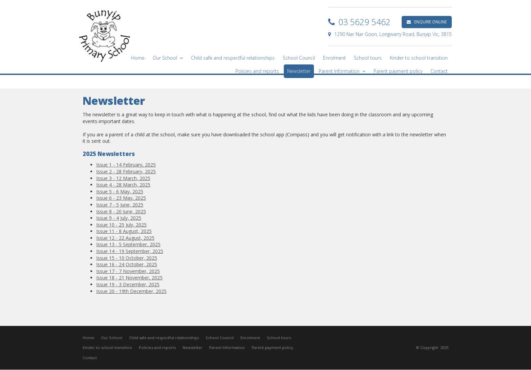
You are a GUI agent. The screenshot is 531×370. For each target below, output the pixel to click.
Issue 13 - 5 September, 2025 (128, 244)
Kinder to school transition (107, 347)
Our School (111, 337)
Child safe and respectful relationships (164, 337)
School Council (220, 337)
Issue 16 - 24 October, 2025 (126, 264)
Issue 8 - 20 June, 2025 (121, 211)
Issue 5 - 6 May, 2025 (119, 191)
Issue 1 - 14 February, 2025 (126, 164)
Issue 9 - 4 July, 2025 (118, 218)
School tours (279, 337)
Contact (90, 358)
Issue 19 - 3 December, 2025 (128, 284)
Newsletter (193, 347)
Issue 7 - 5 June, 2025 (119, 204)
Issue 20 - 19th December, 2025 (131, 291)
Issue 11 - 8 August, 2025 (124, 231)
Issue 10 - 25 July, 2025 (121, 224)
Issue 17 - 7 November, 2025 (128, 271)
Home (88, 337)
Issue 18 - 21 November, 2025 (129, 277)
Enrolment (250, 337)
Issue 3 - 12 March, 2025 (123, 178)
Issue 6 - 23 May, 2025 (121, 198)
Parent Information (227, 347)
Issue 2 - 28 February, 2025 (126, 171)
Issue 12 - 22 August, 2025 (125, 238)
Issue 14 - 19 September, (124, 251)
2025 (157, 251)
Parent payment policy (272, 347)
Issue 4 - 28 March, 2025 (123, 184)
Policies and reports (157, 347)
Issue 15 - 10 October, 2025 (126, 258)
